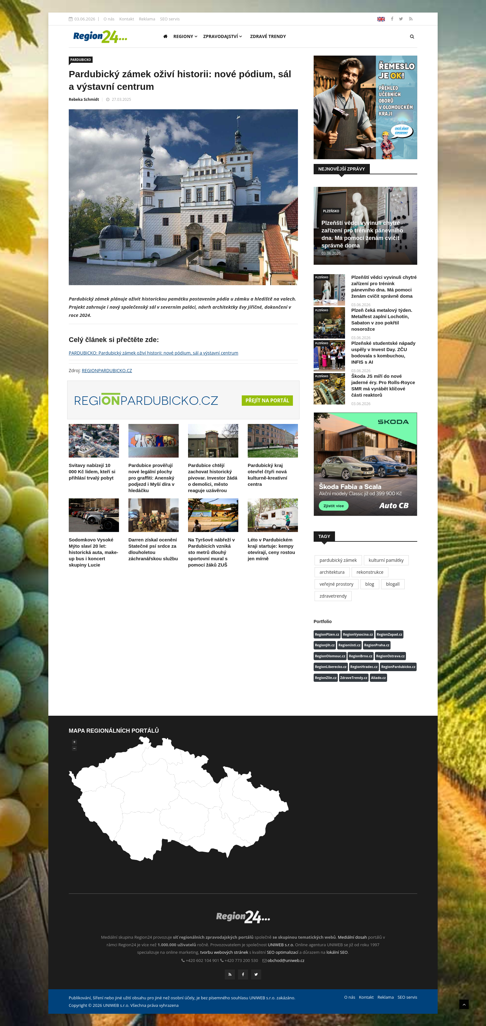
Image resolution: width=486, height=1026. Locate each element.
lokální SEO (337, 952)
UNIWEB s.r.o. (281, 944)
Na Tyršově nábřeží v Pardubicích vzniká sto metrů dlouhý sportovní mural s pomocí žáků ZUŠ (211, 552)
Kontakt (126, 19)
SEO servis (170, 19)
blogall (393, 584)
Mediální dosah (352, 937)
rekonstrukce (370, 572)
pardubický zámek (338, 560)
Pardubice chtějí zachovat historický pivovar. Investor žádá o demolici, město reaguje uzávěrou (212, 478)
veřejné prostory (337, 584)
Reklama (147, 19)
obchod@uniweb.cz (286, 960)
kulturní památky (386, 560)
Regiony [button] (185, 36)
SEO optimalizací (282, 952)
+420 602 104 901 (202, 960)
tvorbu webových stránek (224, 952)
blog (369, 584)
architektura (332, 572)
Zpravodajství (222, 36)
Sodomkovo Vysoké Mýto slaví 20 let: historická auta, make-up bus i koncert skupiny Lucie (93, 552)
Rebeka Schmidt (84, 99)
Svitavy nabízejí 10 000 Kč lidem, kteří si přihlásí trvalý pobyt (92, 471)
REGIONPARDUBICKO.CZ (107, 370)
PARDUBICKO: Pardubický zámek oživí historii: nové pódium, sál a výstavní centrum (153, 353)
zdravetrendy (333, 596)
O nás (109, 19)
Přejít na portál (266, 400)
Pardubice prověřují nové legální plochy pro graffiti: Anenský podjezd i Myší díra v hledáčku (151, 478)
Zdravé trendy (268, 36)
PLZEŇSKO (331, 211)
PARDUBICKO (80, 59)
